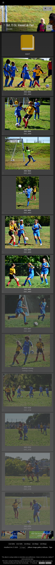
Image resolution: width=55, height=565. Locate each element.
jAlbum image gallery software (38, 547)
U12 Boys (35, 544)
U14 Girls (11, 544)
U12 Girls (19, 544)
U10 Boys (43, 544)
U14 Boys (27, 544)
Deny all (48, 563)
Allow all (41, 563)
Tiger (50, 547)
